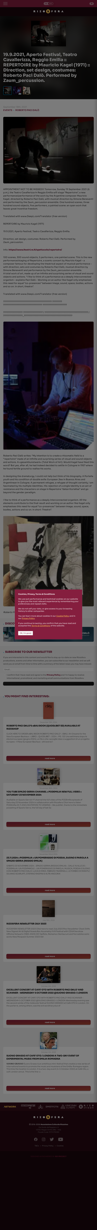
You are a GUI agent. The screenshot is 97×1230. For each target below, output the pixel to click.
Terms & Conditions (40, 625)
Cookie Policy (62, 616)
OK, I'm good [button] (25, 633)
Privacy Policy (28, 618)
